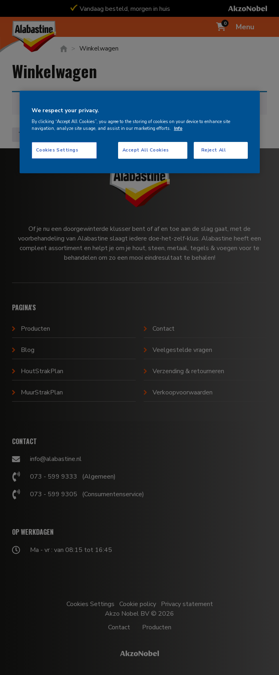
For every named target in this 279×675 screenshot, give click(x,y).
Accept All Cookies (145, 150)
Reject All (213, 150)
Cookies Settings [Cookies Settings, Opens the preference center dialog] (57, 150)
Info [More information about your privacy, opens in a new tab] (178, 128)
